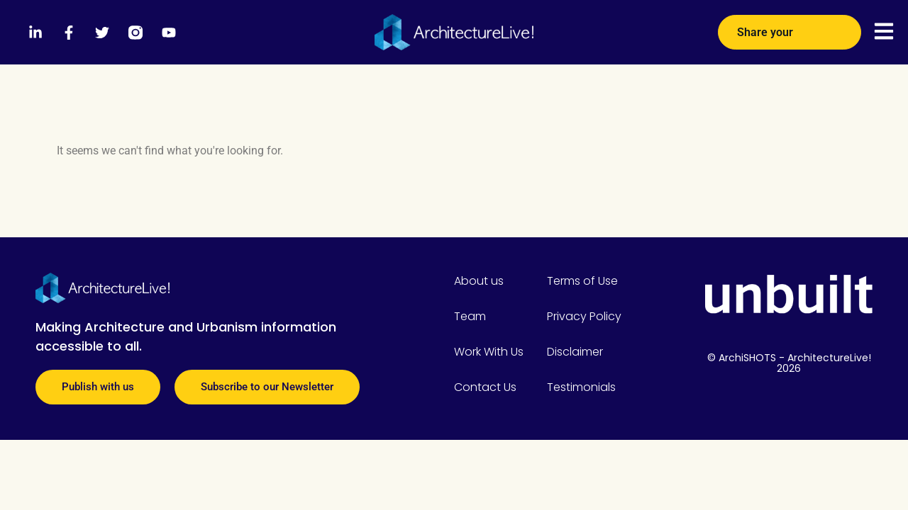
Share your (789, 27)
